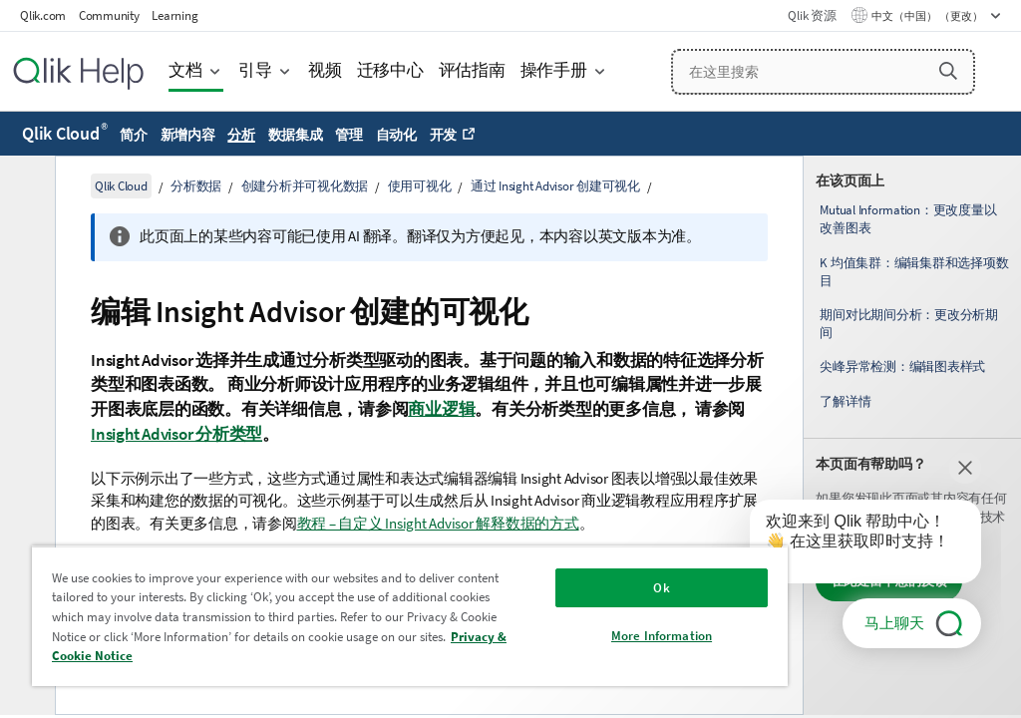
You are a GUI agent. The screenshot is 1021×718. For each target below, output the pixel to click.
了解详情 (845, 401)
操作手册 (553, 70)
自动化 (396, 135)
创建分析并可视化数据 (305, 186)
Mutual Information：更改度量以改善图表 (908, 218)
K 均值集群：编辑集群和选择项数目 (914, 271)
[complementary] (912, 435)
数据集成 (295, 135)
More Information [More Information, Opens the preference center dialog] (661, 635)
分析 (241, 135)
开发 (444, 135)
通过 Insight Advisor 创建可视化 (555, 186)
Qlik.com (43, 15)
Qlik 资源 (812, 15)
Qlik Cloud (65, 133)
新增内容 (188, 135)
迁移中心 (390, 70)
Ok (661, 587)
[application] (851, 545)
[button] (948, 71)
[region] (410, 615)
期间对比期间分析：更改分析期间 (909, 323)
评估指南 (472, 70)
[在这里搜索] (823, 72)
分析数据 (195, 186)
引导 (255, 70)
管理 (349, 135)
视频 (325, 70)
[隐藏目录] (25, 186)
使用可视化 (420, 186)
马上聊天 (894, 622)
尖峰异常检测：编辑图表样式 (902, 366)
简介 (134, 135)
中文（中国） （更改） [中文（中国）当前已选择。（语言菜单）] (928, 16)
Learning (174, 15)
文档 (185, 70)
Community (109, 15)
